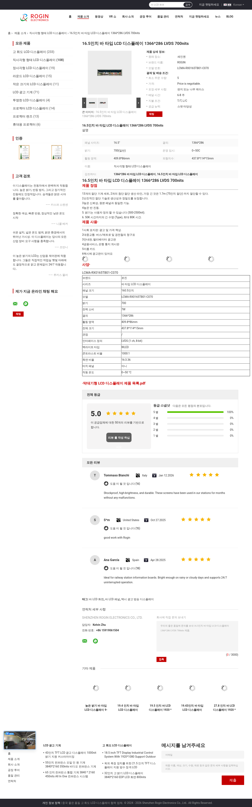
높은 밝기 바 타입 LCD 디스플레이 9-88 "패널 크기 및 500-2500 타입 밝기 (96, 708)
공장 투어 (145, 16)
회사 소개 (128, 16)
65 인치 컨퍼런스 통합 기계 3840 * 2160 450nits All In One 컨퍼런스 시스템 (70, 774)
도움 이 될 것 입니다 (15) (125, 528)
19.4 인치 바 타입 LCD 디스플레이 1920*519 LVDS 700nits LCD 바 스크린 (128, 708)
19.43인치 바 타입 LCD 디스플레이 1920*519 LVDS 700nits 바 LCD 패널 (192, 708)
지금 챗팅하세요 (209, 4)
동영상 (99, 16)
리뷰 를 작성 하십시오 (119, 439)
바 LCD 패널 (112, 599)
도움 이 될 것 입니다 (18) (125, 568)
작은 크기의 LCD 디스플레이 (32, 84)
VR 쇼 (112, 16)
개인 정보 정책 (51, 802)
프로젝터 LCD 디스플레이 (30, 108)
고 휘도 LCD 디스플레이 (29, 52)
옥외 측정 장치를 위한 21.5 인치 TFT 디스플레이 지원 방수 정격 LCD (130, 765)
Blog (229, 16)
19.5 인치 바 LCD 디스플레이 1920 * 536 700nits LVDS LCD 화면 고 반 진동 (160, 708)
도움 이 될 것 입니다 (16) (125, 483)
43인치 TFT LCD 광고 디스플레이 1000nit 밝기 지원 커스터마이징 (70, 754)
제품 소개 (83, 16)
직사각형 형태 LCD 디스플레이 (48, 33)
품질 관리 (163, 16)
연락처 (179, 16)
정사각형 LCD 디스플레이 (30, 68)
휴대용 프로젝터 (24, 124)
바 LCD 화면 (96, 599)
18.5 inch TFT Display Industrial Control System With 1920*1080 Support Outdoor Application (130, 755)
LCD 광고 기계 (23, 92)
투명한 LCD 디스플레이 (29, 100)
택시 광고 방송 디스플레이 (137, 599)
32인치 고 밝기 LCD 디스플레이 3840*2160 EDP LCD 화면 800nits (125, 775)
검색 (187, 4)
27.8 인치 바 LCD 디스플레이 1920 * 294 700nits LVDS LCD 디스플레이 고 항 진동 (224, 708)
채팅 (151, 114)
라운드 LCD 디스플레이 (29, 76)
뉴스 (217, 16)
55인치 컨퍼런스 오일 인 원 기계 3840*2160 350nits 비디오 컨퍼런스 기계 (70, 764)
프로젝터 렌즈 (22, 116)
